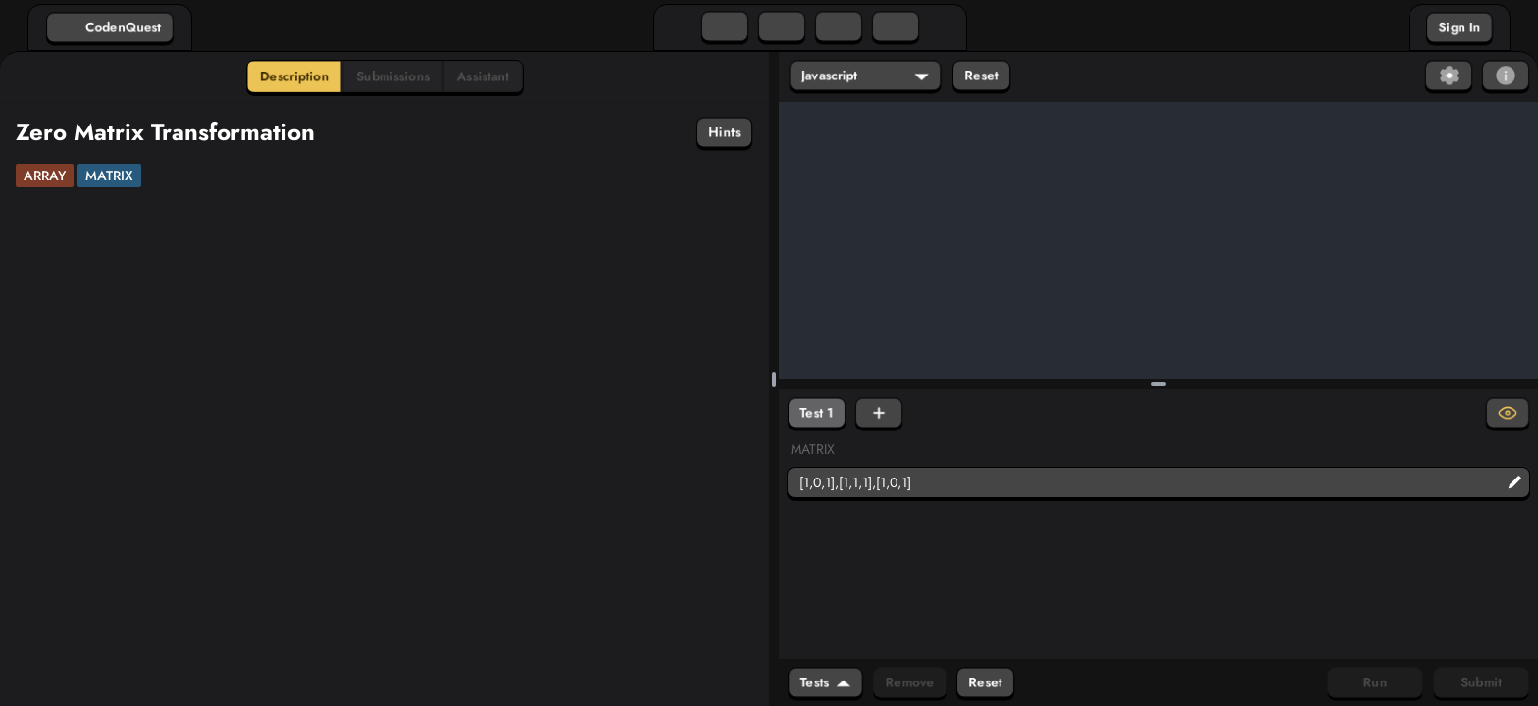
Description (294, 76)
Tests (825, 682)
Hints (724, 132)
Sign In (1459, 27)
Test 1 (816, 413)
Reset (981, 75)
